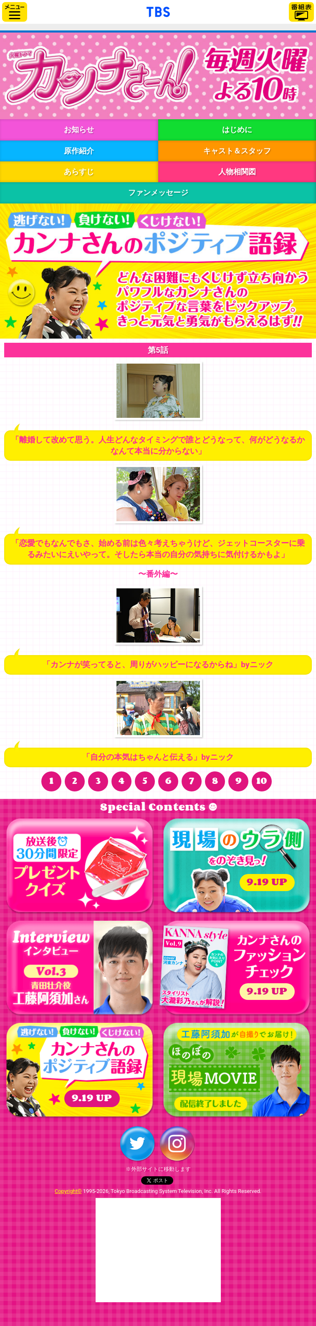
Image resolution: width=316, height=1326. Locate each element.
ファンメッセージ (158, 192)
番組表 (301, 12)
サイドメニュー (14, 12)
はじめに (237, 129)
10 (261, 781)
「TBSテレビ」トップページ (158, 11)
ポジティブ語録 (79, 1071)
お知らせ (79, 129)
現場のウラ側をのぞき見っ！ (236, 866)
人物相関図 (237, 171)
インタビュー (79, 969)
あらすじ (79, 171)
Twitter (137, 1144)
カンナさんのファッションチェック (236, 969)
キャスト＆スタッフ (237, 150)
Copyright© (68, 1191)
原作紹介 (79, 150)
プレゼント (79, 866)
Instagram (177, 1144)
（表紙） (194, 967)
